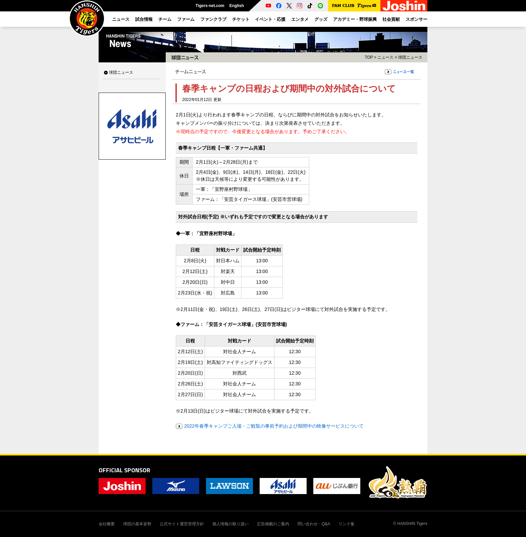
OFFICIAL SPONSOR (124, 470)
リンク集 (346, 524)
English (236, 5)
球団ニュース (121, 72)
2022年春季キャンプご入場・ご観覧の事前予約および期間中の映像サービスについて (274, 426)
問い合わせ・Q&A (314, 524)
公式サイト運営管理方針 (182, 524)
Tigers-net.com (210, 5)
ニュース (385, 57)
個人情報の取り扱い (230, 524)
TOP (369, 57)
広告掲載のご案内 (273, 524)
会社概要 (107, 524)
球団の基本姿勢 (137, 524)
